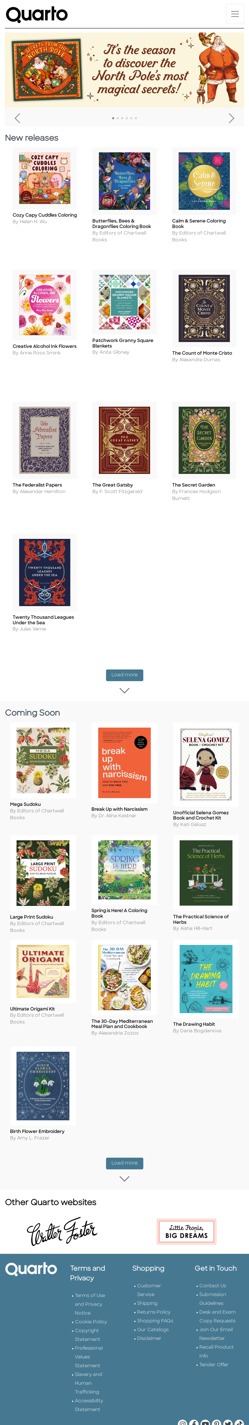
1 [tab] (113, 118)
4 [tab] (126, 118)
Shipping (147, 1276)
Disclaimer (149, 1311)
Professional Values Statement (89, 1329)
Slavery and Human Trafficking (88, 1356)
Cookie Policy (91, 1294)
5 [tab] (131, 118)
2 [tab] (117, 118)
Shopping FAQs (155, 1293)
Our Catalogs (153, 1302)
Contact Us (212, 1258)
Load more (127, 666)
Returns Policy (154, 1284)
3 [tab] (122, 118)
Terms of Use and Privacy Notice (90, 1277)
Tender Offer (214, 1337)
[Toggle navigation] (235, 14)
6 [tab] (136, 118)
